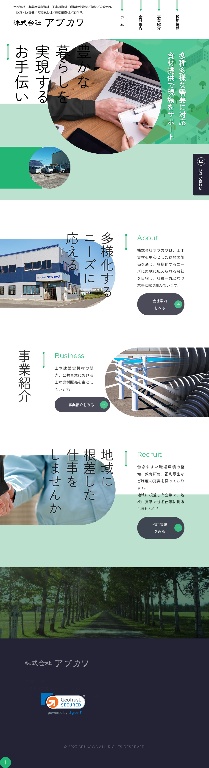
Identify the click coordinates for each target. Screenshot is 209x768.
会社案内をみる (159, 309)
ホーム (122, 20)
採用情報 (177, 22)
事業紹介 (159, 22)
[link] (63, 703)
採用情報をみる (159, 532)
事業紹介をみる (81, 409)
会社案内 (140, 22)
